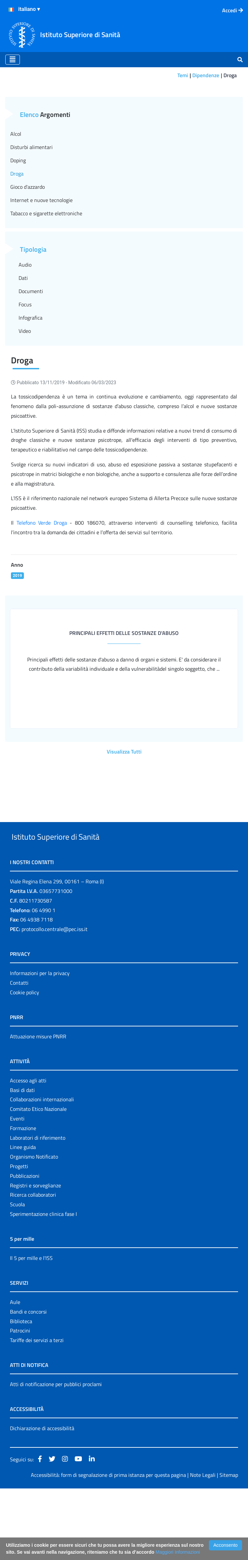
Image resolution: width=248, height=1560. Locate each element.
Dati (23, 328)
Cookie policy (24, 1064)
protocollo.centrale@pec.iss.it (55, 1001)
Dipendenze (205, 75)
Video (25, 381)
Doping (18, 211)
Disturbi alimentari (31, 197)
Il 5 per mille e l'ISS (31, 1329)
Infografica (30, 368)
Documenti (31, 341)
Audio (25, 315)
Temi (182, 75)
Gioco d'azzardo (27, 237)
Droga (17, 224)
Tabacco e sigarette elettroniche (46, 264)
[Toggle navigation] (12, 60)
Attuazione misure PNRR (38, 1108)
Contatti (19, 1054)
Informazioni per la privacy (40, 1045)
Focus (25, 355)
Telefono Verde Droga (42, 573)
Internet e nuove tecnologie (41, 250)
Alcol (15, 184)
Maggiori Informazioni (177, 1552)
